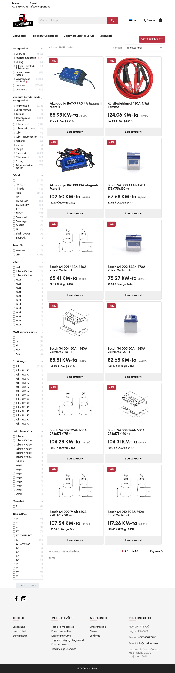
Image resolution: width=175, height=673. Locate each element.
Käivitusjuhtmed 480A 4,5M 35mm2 (128, 105)
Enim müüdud (20, 635)
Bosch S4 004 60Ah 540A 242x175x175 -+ (68, 350)
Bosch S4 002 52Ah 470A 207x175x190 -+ (126, 268)
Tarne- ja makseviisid (63, 626)
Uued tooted (19, 631)
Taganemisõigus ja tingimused (67, 640)
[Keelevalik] (133, 20)
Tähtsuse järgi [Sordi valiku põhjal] (145, 48)
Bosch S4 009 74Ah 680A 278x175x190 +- (68, 513)
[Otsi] (72, 20)
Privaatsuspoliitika (61, 631)
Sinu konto (98, 618)
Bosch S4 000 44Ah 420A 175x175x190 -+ (127, 187)
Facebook (16, 598)
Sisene (93, 631)
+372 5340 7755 (147, 637)
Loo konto (95, 635)
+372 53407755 (20, 6)
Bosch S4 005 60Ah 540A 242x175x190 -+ (126, 350)
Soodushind (19, 626)
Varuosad (19, 35)
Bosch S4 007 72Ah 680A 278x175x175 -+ (68, 432)
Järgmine (157, 551)
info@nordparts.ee (40, 6)
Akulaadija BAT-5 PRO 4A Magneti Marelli (76, 105)
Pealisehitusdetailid (44, 35)
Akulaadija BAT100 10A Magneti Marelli (74, 187)
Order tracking (98, 626)
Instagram (23, 598)
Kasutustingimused (61, 635)
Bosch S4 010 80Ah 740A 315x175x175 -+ (126, 513)
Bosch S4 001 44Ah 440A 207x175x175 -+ (68, 268)
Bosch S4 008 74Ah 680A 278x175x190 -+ (126, 432)
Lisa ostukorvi (75, 131)
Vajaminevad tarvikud (78, 35)
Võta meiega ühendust (63, 649)
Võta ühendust (152, 39)
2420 (134, 551)
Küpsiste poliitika (60, 644)
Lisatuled (106, 35)
